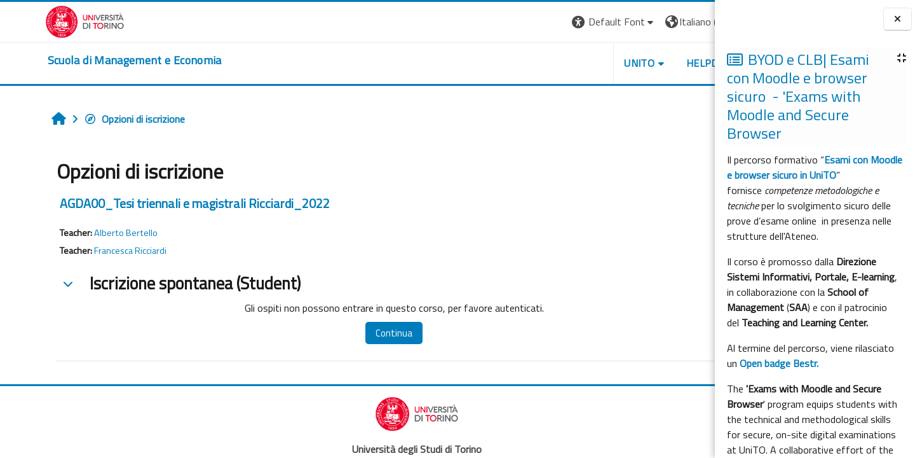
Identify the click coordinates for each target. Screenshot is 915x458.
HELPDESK (638, 63)
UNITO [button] (566, 63)
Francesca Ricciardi (91, 251)
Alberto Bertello (87, 233)
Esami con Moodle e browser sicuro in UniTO (814, 167)
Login (693, 21)
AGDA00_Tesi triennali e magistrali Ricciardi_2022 (156, 203)
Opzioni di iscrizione (95, 119)
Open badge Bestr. (779, 363)
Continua (345, 333)
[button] (540, 22)
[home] (90, 60)
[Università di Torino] (39, 20)
